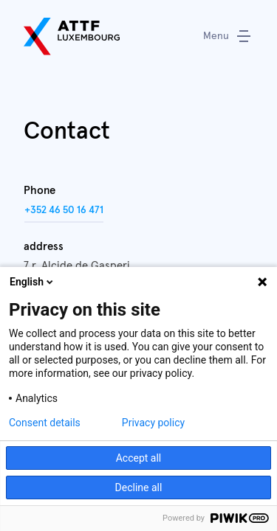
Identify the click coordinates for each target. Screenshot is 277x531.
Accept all (139, 458)
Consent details (45, 422)
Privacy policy (153, 422)
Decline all (139, 487)
